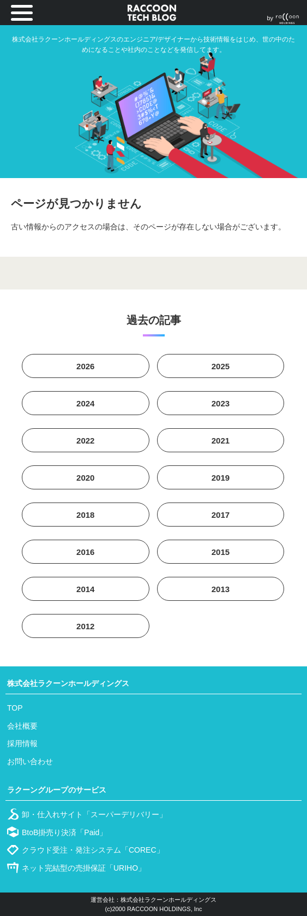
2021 (221, 440)
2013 (221, 589)
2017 (221, 514)
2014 (85, 589)
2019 (221, 477)
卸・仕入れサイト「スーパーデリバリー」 (94, 814)
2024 (85, 403)
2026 (85, 366)
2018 (85, 514)
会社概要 (22, 726)
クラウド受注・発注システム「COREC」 (93, 850)
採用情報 (22, 743)
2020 (85, 477)
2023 (221, 403)
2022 (85, 440)
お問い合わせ (30, 761)
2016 (85, 552)
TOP (15, 708)
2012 (85, 626)
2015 (221, 552)
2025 (221, 366)
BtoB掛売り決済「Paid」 (64, 832)
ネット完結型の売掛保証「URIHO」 (84, 868)
